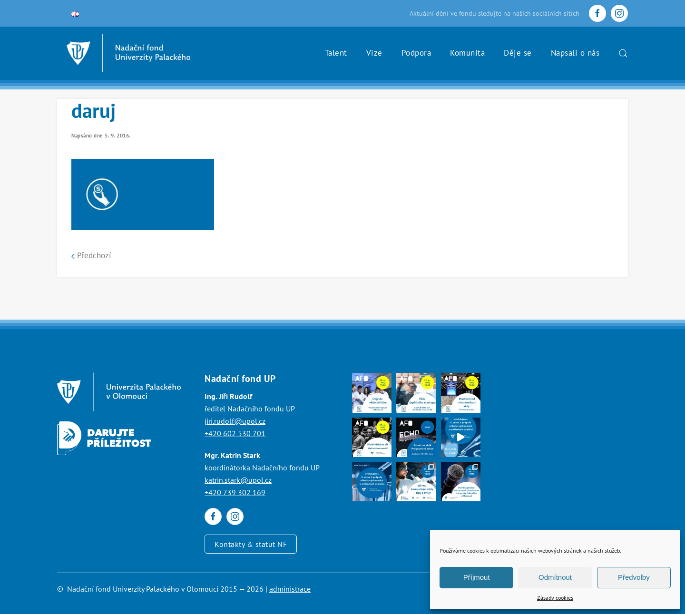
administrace (290, 589)
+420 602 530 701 (235, 433)
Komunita (467, 53)
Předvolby (634, 577)
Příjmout (476, 577)
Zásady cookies (555, 597)
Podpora (416, 53)
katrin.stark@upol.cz (238, 480)
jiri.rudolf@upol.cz (235, 421)
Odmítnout (555, 577)
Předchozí (91, 255)
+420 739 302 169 (235, 492)
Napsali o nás (575, 53)
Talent (336, 53)
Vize (374, 53)
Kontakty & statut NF (251, 544)
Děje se (518, 53)
